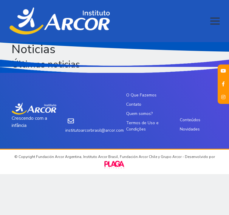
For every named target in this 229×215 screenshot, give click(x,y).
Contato (133, 104)
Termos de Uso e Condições (142, 126)
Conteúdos (190, 120)
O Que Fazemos (141, 95)
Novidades (190, 129)
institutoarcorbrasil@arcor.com (94, 130)
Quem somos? (139, 113)
